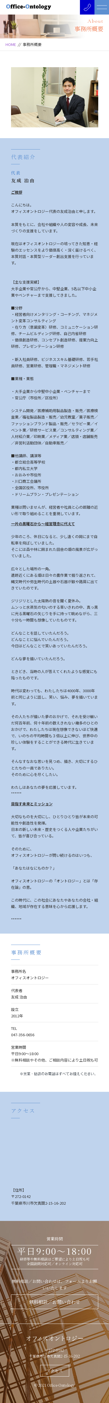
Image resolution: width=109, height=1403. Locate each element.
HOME (11, 44)
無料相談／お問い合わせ (54, 1302)
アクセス (55, 1371)
